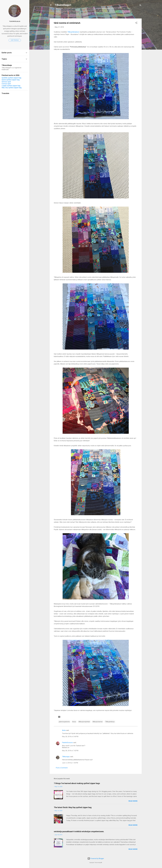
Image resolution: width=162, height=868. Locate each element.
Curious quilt (6, 84)
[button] (136, 23)
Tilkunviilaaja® (63, 5)
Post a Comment (62, 768)
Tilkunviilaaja (14, 21)
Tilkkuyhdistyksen (73, 32)
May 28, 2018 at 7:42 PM (70, 751)
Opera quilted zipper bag (11, 80)
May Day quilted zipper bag (11, 88)
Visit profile (15, 40)
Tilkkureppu (66, 757)
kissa (74, 722)
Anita (64, 730)
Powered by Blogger (96, 858)
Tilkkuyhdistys (110, 722)
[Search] (140, 5)
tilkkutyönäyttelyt (84, 722)
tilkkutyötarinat (97, 722)
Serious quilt (6, 82)
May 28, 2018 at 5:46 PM (70, 736)
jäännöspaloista (64, 722)
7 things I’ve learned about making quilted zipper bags (77, 783)
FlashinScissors (67, 742)
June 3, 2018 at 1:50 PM (70, 763)
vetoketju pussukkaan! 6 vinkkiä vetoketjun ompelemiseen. (79, 831)
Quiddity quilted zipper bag (11, 78)
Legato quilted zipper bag (11, 86)
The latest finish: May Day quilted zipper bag (73, 807)
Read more (133, 801)
